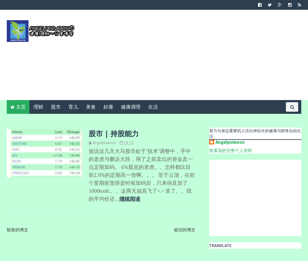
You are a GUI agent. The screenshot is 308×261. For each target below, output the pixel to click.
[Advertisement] (189, 57)
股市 (56, 107)
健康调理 (131, 107)
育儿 (73, 107)
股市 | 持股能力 (114, 133)
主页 (21, 107)
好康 (108, 107)
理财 (38, 107)
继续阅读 (129, 199)
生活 (153, 107)
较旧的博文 (184, 229)
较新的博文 (17, 229)
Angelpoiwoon (229, 142)
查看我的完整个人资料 (230, 150)
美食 (91, 107)
